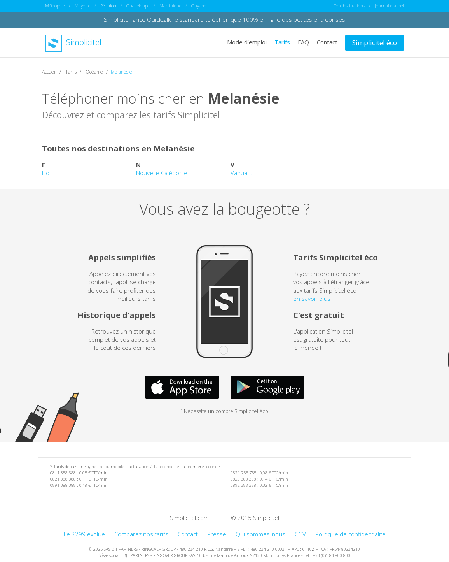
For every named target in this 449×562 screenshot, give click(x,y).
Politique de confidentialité (350, 534)
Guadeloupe (137, 6)
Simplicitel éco (374, 42)
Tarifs (282, 42)
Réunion (108, 6)
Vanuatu (242, 173)
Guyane (198, 6)
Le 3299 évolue (84, 534)
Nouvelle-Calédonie (161, 173)
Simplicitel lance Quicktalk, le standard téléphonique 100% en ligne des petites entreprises (224, 19)
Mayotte (82, 6)
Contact (327, 42)
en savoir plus (311, 298)
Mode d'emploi (247, 42)
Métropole (55, 6)
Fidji (47, 173)
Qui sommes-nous (260, 534)
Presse (216, 534)
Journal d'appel (389, 6)
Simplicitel (73, 42)
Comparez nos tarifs (141, 534)
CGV (300, 534)
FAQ (303, 42)
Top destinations (349, 6)
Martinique (170, 6)
